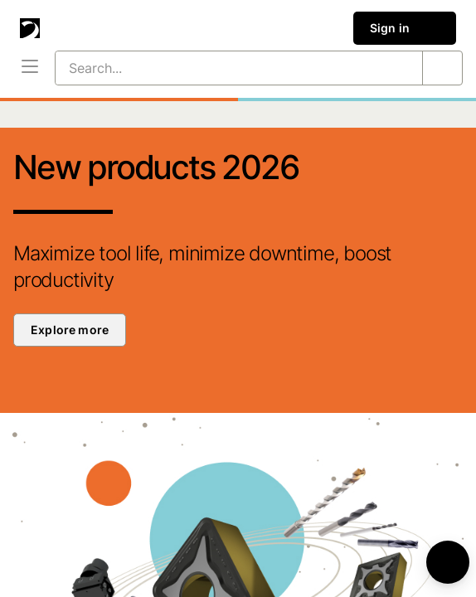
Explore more (70, 330)
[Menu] (29, 68)
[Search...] (219, 68)
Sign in (405, 28)
